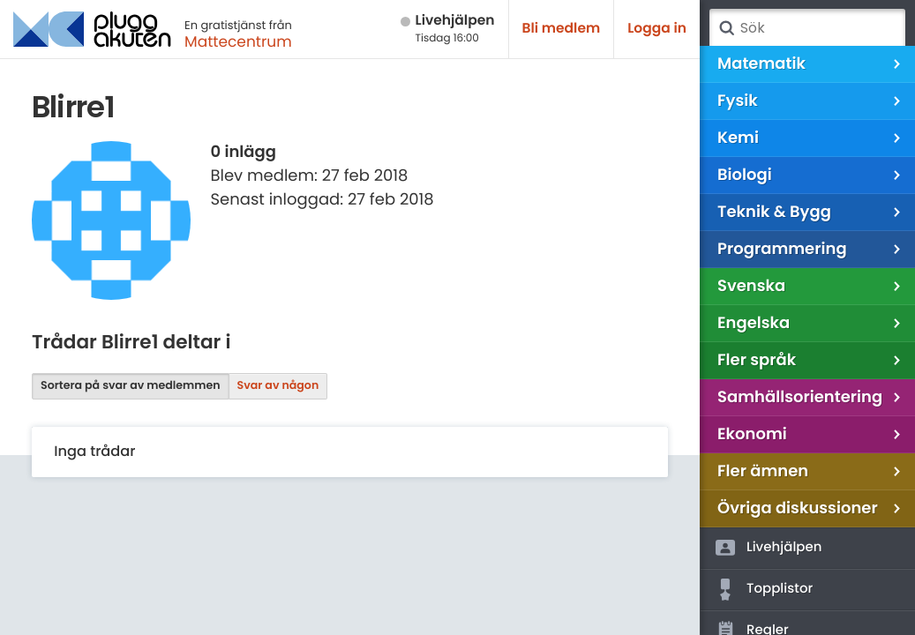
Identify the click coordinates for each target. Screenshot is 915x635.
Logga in (656, 28)
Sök (726, 28)
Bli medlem (561, 28)
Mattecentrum (238, 41)
